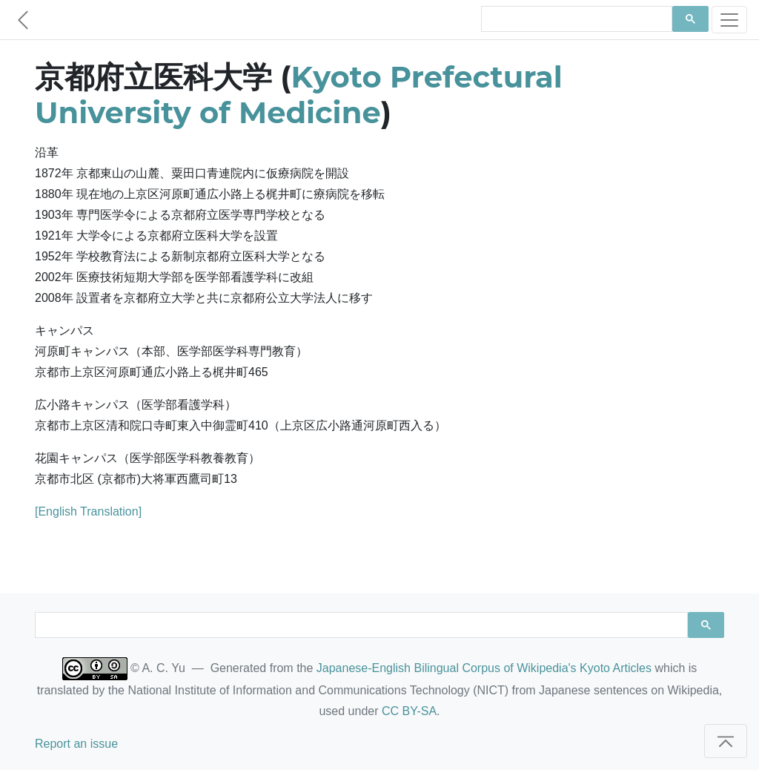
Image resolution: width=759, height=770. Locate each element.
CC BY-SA (409, 711)
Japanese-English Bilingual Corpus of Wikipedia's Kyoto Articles (484, 668)
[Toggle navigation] (729, 19)
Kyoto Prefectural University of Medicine (299, 95)
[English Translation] (88, 511)
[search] (575, 19)
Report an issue (76, 743)
